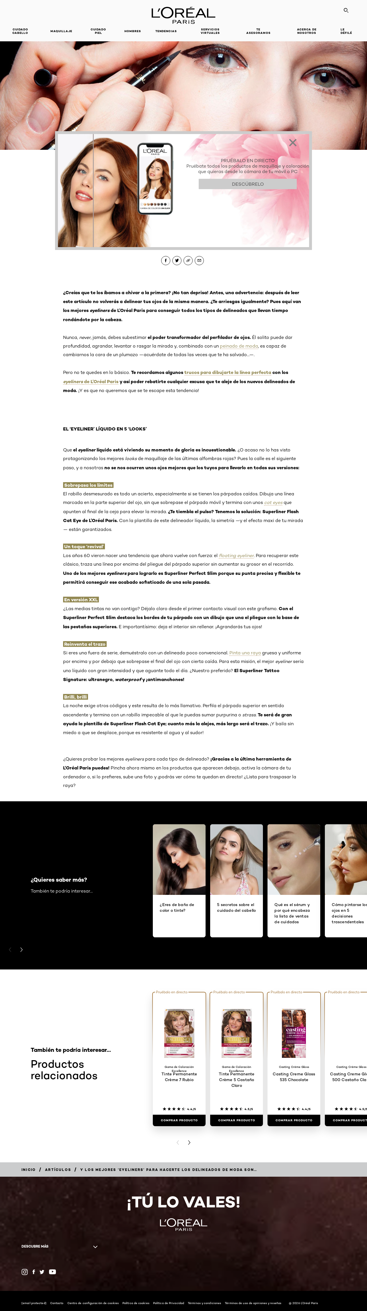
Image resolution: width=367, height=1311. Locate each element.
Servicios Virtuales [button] (210, 31)
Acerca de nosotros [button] (307, 31)
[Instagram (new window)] (25, 1272)
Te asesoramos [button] (258, 31)
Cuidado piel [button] (98, 31)
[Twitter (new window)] (42, 1272)
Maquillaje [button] (61, 31)
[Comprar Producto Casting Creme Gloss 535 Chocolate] (294, 1120)
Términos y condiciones (204, 1303)
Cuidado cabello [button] (20, 31)
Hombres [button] (132, 31)
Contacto (57, 1303)
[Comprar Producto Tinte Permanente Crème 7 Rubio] (179, 1120)
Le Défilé (346, 31)
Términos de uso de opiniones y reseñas (253, 1303)
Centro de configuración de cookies (93, 1303)
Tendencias (166, 31)
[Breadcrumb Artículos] (58, 1170)
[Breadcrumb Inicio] (29, 1170)
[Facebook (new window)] (33, 1271)
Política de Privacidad (168, 1303)
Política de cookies (135, 1303)
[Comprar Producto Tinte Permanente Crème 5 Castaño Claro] (236, 1120)
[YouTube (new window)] (52, 1271)
